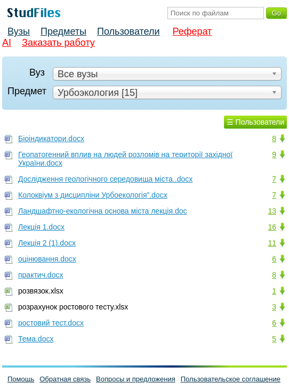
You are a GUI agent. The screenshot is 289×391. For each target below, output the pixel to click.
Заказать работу (58, 42)
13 (272, 211)
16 (272, 227)
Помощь (20, 379)
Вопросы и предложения (135, 379)
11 (272, 243)
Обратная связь (65, 379)
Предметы (63, 31)
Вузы (18, 31)
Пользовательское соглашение (230, 379)
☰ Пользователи (255, 122)
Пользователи (128, 31)
